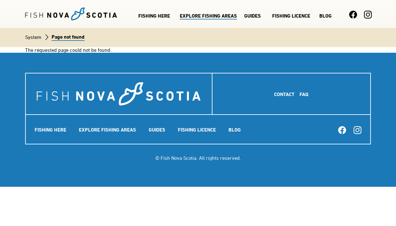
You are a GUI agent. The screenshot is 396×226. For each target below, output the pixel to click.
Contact (284, 94)
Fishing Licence (291, 16)
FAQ (304, 94)
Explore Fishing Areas (208, 16)
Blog (325, 16)
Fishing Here (154, 16)
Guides (252, 16)
